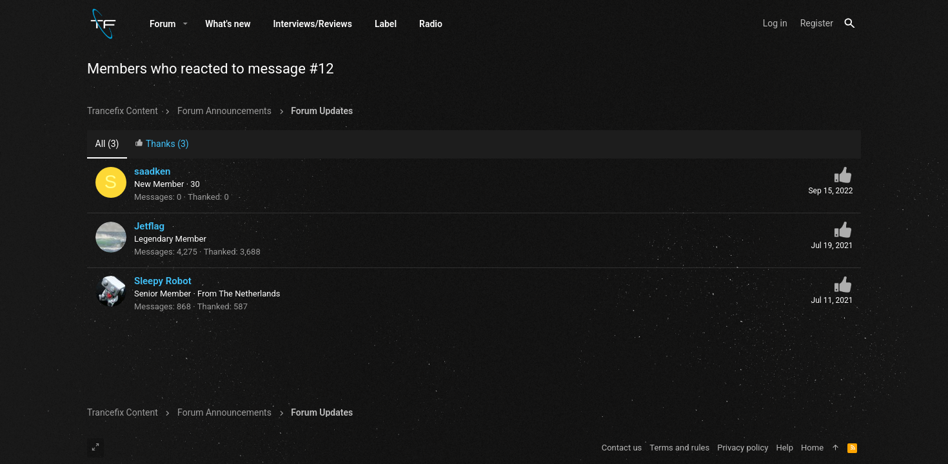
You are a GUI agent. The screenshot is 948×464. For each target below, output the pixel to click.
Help (784, 447)
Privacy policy (742, 447)
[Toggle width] (95, 448)
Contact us (622, 447)
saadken (152, 171)
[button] (185, 24)
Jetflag (149, 226)
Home (812, 447)
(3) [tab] (107, 144)
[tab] (162, 144)
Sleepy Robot (163, 281)
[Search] (849, 23)
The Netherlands (249, 293)
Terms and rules (679, 447)
